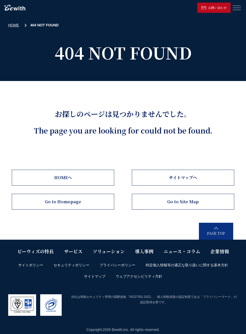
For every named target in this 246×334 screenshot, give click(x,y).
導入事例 (144, 251)
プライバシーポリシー (117, 265)
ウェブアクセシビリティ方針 (139, 276)
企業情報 (219, 251)
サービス (73, 251)
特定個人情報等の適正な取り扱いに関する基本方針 (187, 265)
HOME (13, 25)
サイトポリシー (30, 265)
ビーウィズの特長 (35, 251)
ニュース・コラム (182, 251)
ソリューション (109, 251)
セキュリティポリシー (71, 265)
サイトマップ (94, 276)
